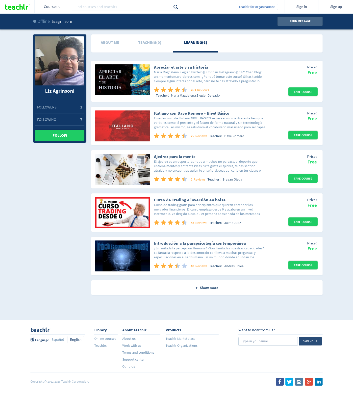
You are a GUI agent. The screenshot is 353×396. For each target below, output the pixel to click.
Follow (59, 135)
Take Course (303, 92)
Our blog (128, 366)
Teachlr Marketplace (180, 338)
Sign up (336, 6)
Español (57, 339)
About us (129, 338)
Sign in (301, 6)
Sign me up (310, 341)
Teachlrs (100, 345)
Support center (133, 359)
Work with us (131, 345)
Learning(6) (195, 42)
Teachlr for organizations (257, 6)
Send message (300, 21)
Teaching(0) (149, 42)
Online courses (105, 338)
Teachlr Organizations (182, 345)
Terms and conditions (138, 352)
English (75, 339)
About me (110, 42)
